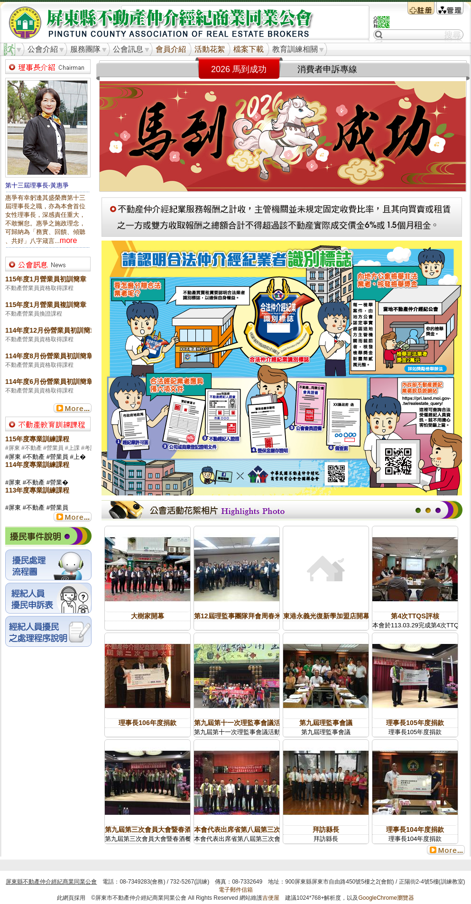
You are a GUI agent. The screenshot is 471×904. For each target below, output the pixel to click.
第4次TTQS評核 (415, 616)
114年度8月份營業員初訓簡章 (49, 356)
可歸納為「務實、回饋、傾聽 (45, 231)
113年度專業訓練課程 (37, 490)
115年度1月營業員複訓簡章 (45, 304)
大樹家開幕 (147, 616)
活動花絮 (209, 49)
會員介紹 (171, 49)
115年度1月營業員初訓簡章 (45, 279)
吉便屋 (270, 898)
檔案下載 (248, 49)
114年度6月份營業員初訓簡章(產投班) (61, 381)
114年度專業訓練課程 (37, 464)
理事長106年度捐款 (147, 723)
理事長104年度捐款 (414, 829)
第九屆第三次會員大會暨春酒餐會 (154, 829)
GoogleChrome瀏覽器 (386, 898)
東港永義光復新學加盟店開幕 (326, 616)
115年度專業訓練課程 (37, 439)
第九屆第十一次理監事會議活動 (240, 723)
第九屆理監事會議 (325, 723)
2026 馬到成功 (239, 69)
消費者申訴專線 (327, 69)
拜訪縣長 (326, 829)
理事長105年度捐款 (414, 723)
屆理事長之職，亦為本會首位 (45, 206)
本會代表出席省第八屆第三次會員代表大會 (257, 829)
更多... (73, 408)
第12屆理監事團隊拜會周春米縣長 (244, 616)
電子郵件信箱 (236, 889)
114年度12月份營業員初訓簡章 (51, 330)
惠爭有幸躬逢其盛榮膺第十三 (45, 197)
